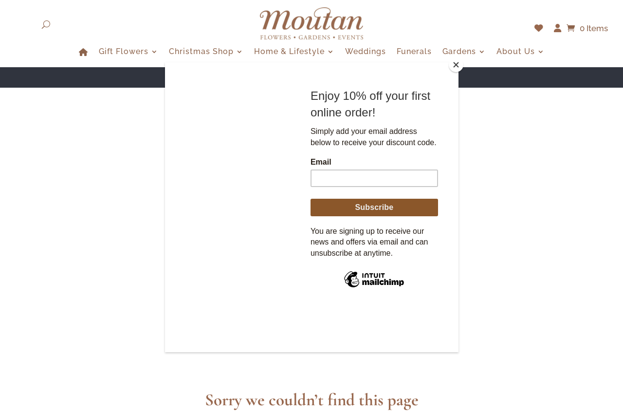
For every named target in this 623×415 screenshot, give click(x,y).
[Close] (456, 64)
